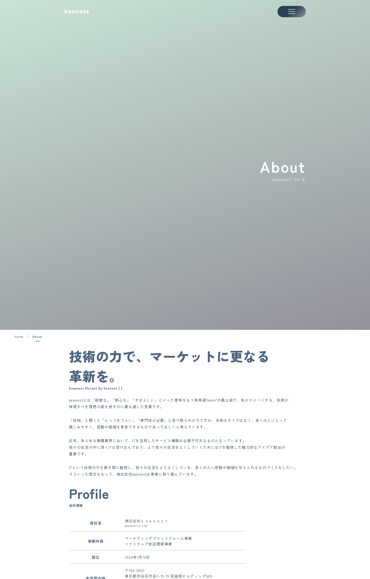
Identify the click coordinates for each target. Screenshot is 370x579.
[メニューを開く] (292, 11)
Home (18, 336)
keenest (76, 11)
